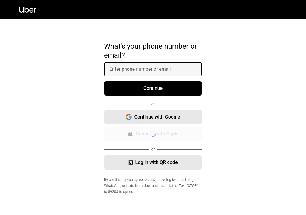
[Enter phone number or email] (155, 69)
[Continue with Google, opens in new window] (153, 117)
